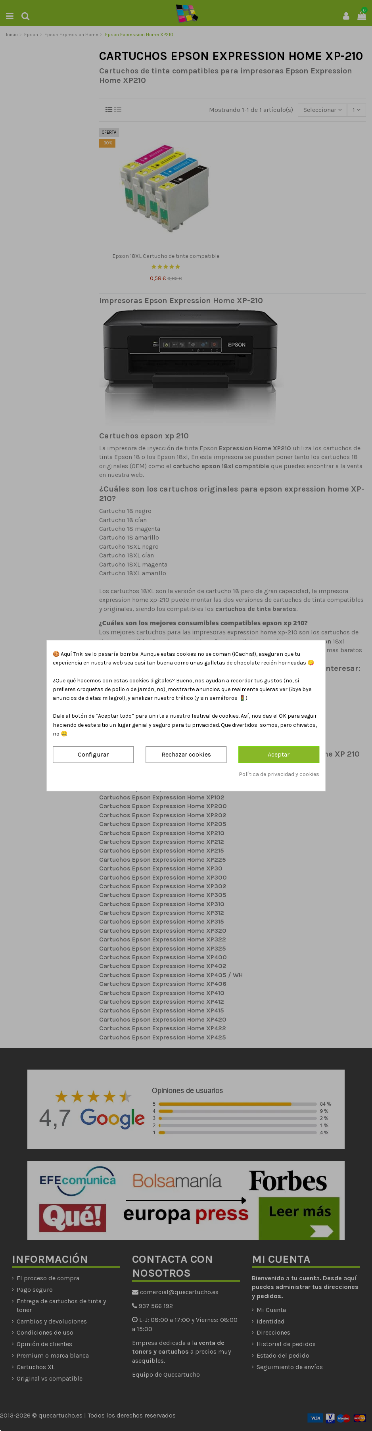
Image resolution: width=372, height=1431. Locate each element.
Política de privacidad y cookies (279, 774)
